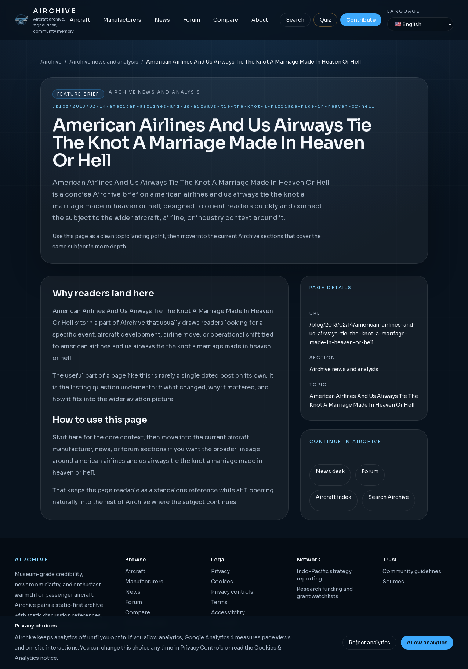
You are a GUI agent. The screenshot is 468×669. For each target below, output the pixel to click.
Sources (393, 581)
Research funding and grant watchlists (325, 593)
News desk (330, 471)
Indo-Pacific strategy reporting (324, 575)
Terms (219, 602)
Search (295, 20)
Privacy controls (232, 592)
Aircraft (80, 20)
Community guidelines (411, 571)
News (162, 20)
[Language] (420, 24)
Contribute (361, 20)
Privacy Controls (202, 647)
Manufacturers (122, 20)
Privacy (220, 571)
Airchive (51, 61)
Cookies (222, 581)
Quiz (325, 20)
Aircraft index (333, 497)
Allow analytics (427, 642)
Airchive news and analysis (103, 61)
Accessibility (228, 612)
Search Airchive (388, 497)
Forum (191, 20)
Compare (225, 20)
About (259, 20)
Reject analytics (369, 642)
